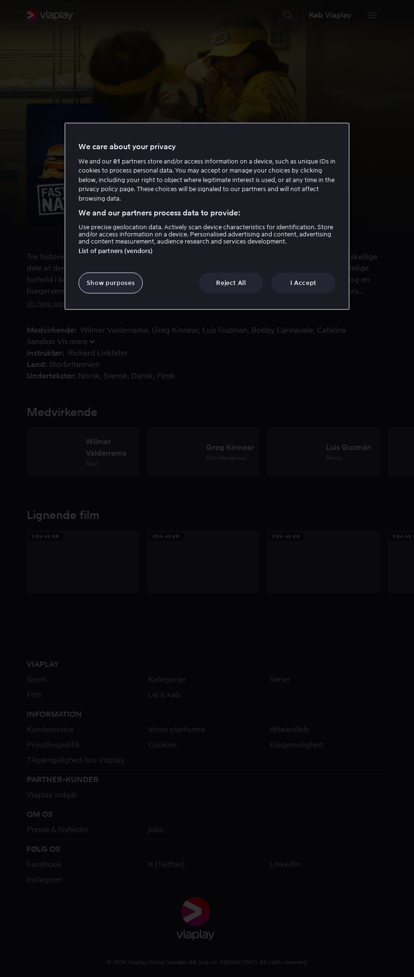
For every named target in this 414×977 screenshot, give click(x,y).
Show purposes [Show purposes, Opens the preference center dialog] (111, 282)
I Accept (303, 282)
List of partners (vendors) (116, 250)
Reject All (231, 282)
